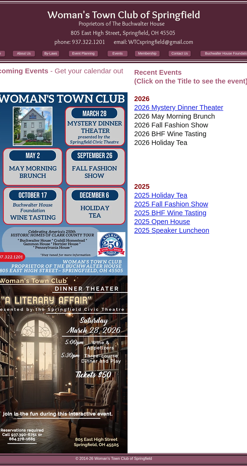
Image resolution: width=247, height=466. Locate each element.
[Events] (118, 53)
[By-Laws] (50, 53)
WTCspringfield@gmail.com (160, 41)
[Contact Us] (180, 53)
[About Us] (24, 53)
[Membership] (147, 53)
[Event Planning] (83, 53)
